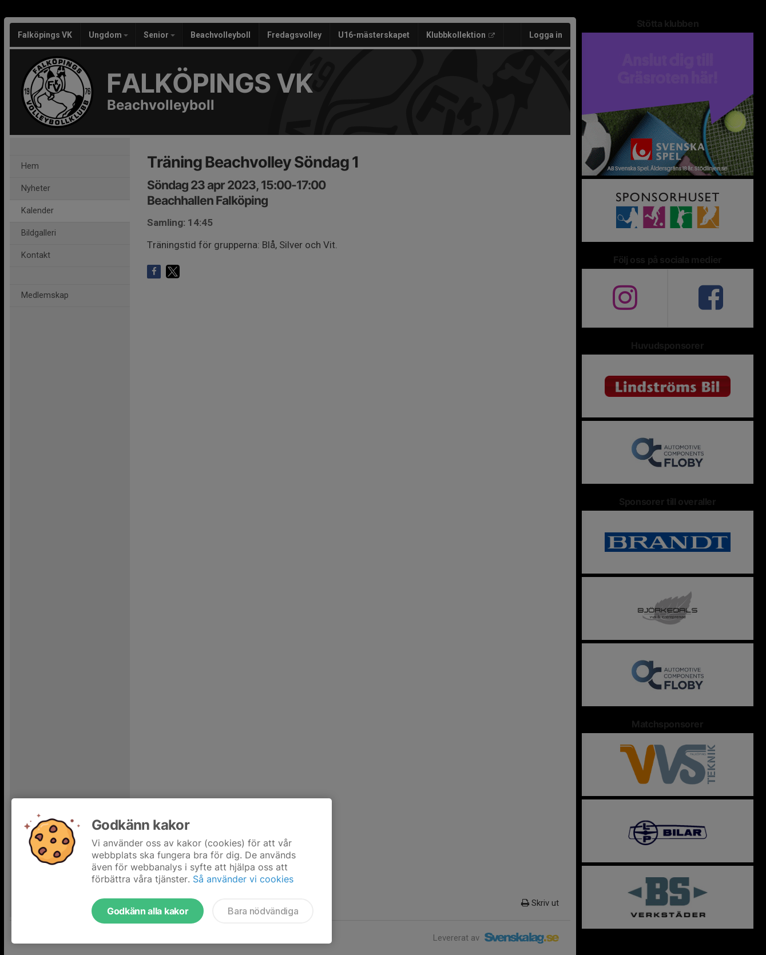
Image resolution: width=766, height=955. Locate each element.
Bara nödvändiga (263, 911)
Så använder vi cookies (243, 879)
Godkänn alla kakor (147, 911)
